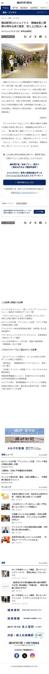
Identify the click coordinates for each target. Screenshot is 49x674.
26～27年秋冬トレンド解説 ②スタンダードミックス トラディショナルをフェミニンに (29, 598)
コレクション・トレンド (20, 578)
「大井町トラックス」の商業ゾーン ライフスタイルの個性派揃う (24, 370)
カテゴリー (41, 12)
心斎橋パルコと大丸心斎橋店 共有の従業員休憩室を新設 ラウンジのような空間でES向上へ (29, 517)
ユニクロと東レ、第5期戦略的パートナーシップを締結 (23, 382)
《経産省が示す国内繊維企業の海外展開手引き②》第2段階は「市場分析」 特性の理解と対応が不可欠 (30, 585)
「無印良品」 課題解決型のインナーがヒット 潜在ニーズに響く (24, 364)
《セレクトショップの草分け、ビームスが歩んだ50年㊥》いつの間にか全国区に (23, 358)
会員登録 (34, 8)
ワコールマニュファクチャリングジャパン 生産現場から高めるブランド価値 (24, 336)
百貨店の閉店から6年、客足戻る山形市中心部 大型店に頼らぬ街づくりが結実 (23, 387)
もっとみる (43, 455)
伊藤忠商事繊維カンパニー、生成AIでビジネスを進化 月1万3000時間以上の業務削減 (24, 377)
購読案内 (24, 8)
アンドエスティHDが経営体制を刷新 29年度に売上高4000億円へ (23, 329)
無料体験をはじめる (24, 182)
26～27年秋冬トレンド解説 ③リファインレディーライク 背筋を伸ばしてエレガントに (29, 572)
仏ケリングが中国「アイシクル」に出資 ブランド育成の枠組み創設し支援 (24, 323)
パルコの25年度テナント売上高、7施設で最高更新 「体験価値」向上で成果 (23, 342)
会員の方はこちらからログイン (24, 193)
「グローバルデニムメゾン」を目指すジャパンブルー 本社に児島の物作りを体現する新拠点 (24, 317)
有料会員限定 (21, 203)
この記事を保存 (8, 37)
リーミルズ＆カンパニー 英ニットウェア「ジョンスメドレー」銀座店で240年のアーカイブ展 (24, 310)
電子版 (15, 8)
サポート (44, 8)
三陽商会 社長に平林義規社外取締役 (16, 471)
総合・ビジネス (9, 12)
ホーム (3, 18)
